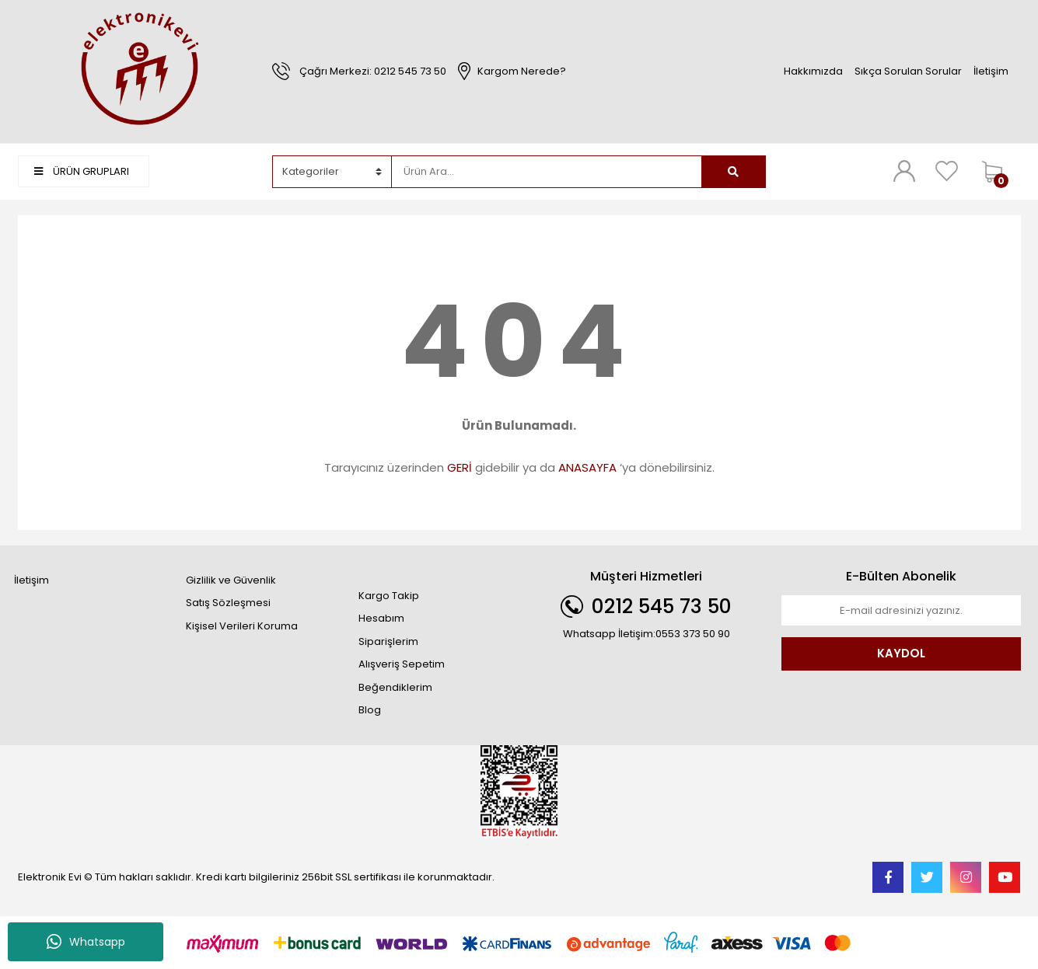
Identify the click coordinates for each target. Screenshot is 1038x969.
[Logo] (137, 70)
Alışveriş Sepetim (401, 664)
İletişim (990, 71)
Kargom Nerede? (521, 71)
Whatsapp (86, 941)
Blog (369, 709)
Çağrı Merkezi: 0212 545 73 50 (372, 71)
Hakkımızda (813, 71)
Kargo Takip (388, 595)
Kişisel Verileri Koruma (242, 626)
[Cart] (997, 171)
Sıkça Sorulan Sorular (908, 71)
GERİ (459, 467)
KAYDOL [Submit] (901, 653)
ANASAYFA (587, 467)
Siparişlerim (388, 641)
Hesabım (381, 618)
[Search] (546, 171)
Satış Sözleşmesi (228, 602)
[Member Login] (904, 170)
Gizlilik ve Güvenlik (231, 580)
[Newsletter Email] (901, 610)
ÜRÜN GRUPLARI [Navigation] (81, 171)
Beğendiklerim (395, 687)
